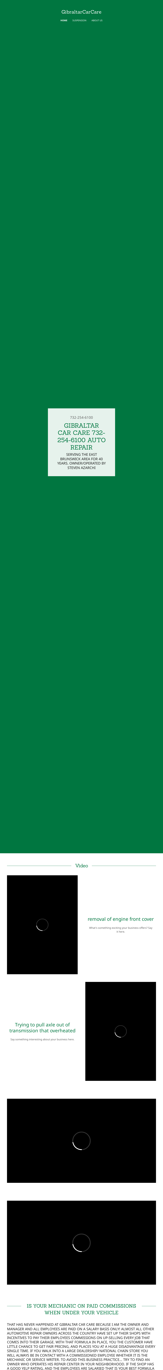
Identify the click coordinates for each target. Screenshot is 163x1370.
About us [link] (97, 20)
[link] (81, 12)
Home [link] (63, 20)
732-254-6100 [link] (81, 417)
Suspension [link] (79, 20)
